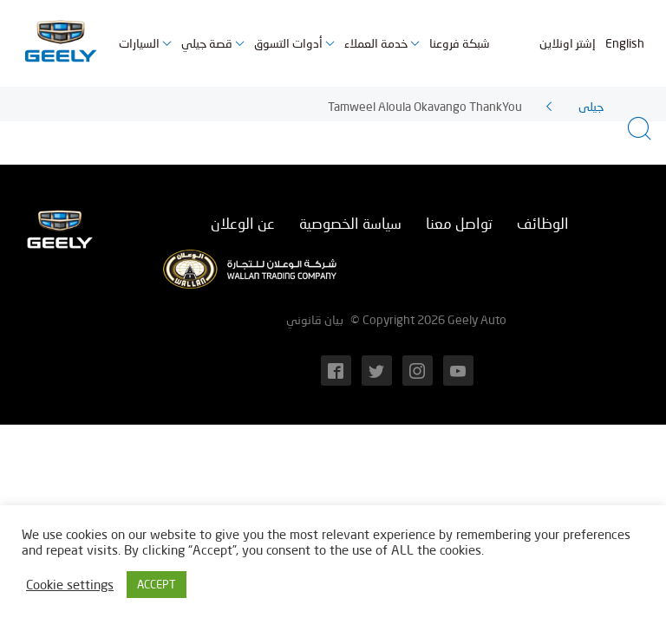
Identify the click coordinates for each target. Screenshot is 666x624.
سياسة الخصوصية (350, 223)
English (624, 43)
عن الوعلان (243, 223)
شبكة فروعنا (459, 43)
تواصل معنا (459, 223)
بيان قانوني (314, 319)
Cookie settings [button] (70, 584)
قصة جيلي (206, 43)
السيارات (139, 43)
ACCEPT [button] (156, 584)
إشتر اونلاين (567, 43)
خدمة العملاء (376, 43)
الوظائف (543, 223)
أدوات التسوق (288, 43)
